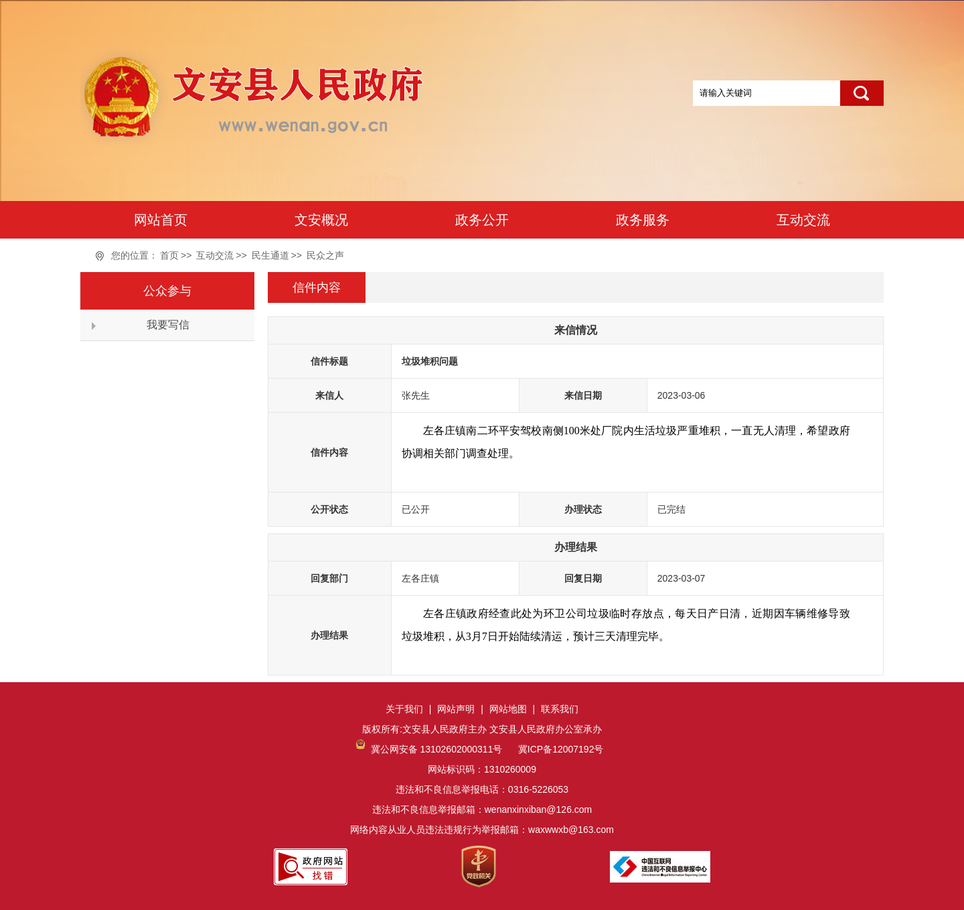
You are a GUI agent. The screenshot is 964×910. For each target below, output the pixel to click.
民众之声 (325, 255)
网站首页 (160, 219)
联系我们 (559, 709)
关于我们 (404, 709)
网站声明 (456, 709)
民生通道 (270, 255)
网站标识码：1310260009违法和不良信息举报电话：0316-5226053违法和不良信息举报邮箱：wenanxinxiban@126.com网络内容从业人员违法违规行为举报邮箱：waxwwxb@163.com (482, 789)
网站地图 (508, 709)
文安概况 (321, 219)
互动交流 (803, 219)
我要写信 (168, 324)
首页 (169, 255)
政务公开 (482, 219)
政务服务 (642, 219)
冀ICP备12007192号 (559, 749)
